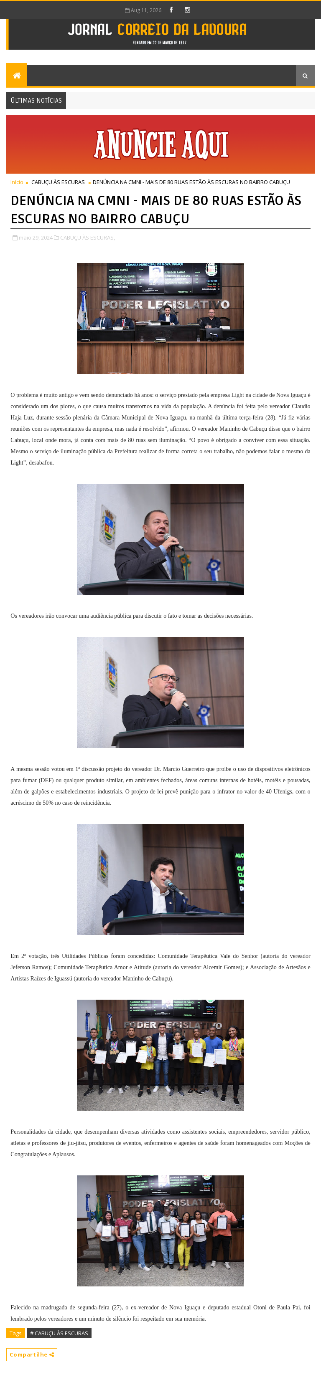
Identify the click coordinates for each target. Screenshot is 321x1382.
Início (16, 182)
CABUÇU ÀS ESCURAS (58, 182)
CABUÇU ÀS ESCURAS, (87, 237)
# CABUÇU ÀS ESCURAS (59, 1333)
